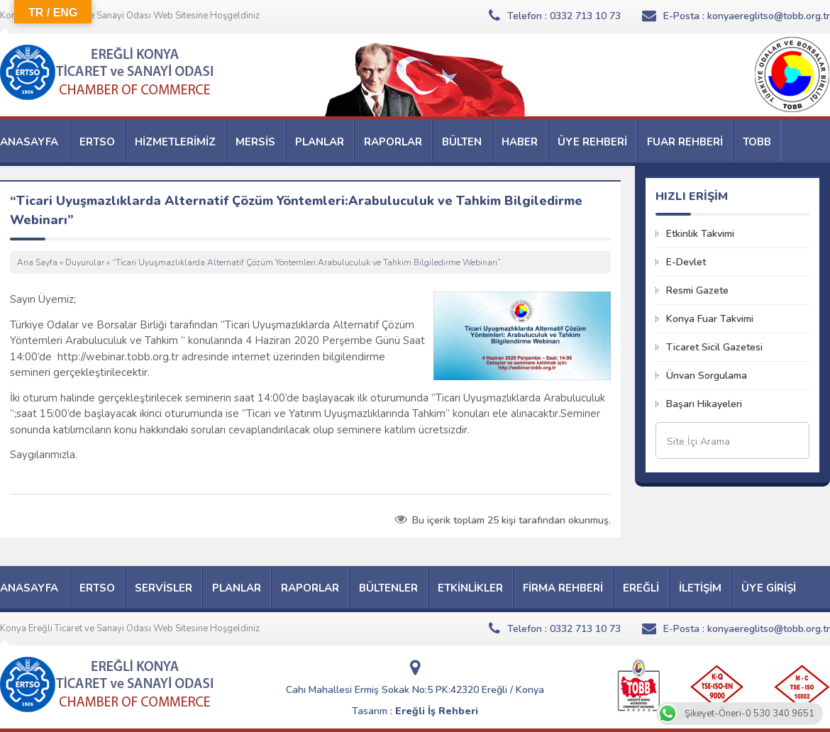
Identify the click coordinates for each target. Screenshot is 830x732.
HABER (520, 142)
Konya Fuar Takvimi (709, 319)
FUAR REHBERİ (685, 142)
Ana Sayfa (37, 262)
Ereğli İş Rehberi (436, 711)
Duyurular (84, 262)
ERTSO (97, 142)
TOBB (757, 142)
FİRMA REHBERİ (563, 588)
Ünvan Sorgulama (706, 375)
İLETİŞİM (700, 588)
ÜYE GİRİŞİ (768, 588)
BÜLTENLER (388, 588)
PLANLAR (319, 142)
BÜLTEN (462, 142)
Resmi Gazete (697, 290)
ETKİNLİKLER (470, 588)
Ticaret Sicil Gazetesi (714, 347)
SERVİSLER (163, 588)
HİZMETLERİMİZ (175, 142)
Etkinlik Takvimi (700, 233)
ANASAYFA (29, 142)
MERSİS (255, 142)
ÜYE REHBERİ (592, 142)
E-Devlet (686, 262)
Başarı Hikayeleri (704, 404)
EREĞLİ (641, 588)
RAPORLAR (393, 142)
